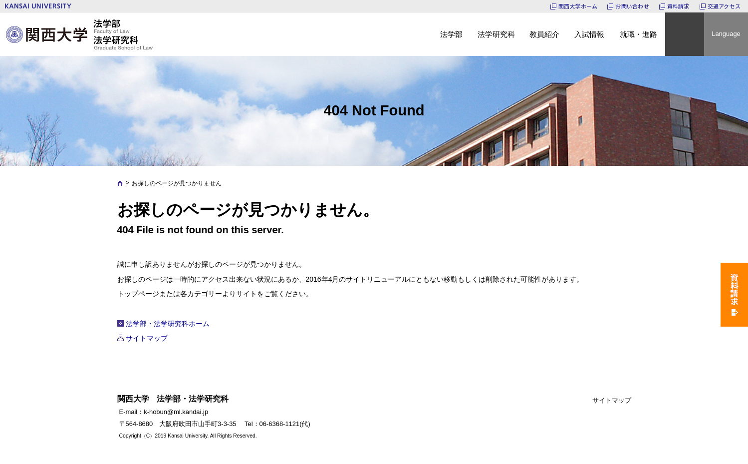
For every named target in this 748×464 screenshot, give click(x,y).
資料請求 (678, 6)
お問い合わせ (632, 6)
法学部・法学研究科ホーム (168, 324)
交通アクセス (724, 6)
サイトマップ (147, 338)
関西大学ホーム (578, 6)
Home (120, 183)
